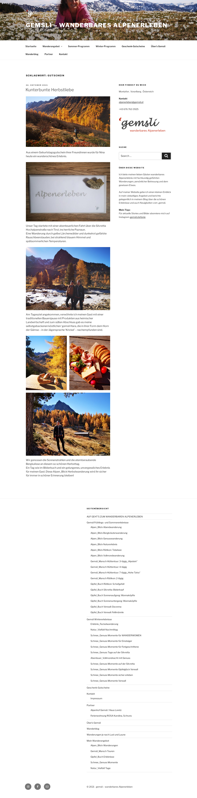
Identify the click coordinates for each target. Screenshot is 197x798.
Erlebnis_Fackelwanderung (104, 624)
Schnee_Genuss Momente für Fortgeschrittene (115, 646)
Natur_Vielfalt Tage (100, 768)
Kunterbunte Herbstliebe (50, 89)
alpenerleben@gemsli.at (131, 102)
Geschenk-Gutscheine (133, 46)
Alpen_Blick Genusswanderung (107, 538)
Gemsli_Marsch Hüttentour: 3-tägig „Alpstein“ (114, 561)
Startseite (30, 46)
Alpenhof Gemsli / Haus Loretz (106, 710)
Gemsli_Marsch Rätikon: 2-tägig (107, 578)
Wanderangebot (52, 46)
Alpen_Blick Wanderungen (104, 745)
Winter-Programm (106, 46)
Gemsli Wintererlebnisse (99, 619)
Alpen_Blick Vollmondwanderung (107, 555)
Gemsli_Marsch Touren (102, 751)
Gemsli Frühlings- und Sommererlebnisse (107, 522)
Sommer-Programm (79, 46)
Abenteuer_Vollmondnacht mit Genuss (110, 658)
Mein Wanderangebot (98, 740)
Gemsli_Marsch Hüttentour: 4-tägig (109, 567)
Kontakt (63, 54)
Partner (49, 54)
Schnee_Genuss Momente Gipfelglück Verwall (114, 669)
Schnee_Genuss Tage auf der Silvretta (110, 652)
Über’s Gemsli (158, 46)
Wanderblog (31, 54)
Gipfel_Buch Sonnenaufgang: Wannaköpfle (113, 595)
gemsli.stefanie (138, 217)
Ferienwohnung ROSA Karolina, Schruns (111, 715)
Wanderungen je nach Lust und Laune (106, 734)
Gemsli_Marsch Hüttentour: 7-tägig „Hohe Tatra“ (115, 572)
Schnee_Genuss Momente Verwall (108, 680)
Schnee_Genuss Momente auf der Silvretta (113, 663)
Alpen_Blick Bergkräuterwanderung (109, 533)
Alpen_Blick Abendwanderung (106, 527)
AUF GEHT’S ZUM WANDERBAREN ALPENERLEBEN (115, 516)
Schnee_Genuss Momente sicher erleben (112, 675)
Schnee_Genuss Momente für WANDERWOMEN (116, 635)
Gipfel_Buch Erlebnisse (102, 756)
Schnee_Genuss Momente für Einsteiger (111, 641)
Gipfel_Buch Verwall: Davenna (106, 606)
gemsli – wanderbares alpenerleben (96, 25)
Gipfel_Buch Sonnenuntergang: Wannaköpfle (114, 601)
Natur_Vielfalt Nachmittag (104, 629)
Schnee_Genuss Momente (104, 762)
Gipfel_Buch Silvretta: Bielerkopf (107, 589)
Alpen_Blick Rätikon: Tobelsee (106, 550)
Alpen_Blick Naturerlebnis (104, 544)
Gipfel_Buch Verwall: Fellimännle (107, 612)
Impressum (96, 698)
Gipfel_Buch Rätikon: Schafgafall (107, 584)
